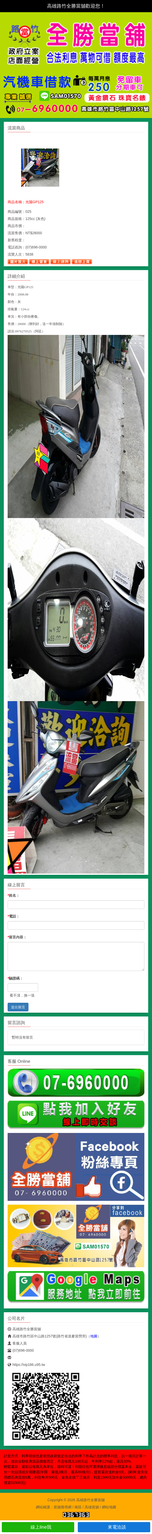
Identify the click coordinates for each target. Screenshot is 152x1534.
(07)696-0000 (21, 1350)
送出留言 (18, 1007)
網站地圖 (109, 1507)
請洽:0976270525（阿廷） (26, 331)
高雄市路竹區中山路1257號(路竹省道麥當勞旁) (47, 1336)
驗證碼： (15, 978)
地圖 (93, 1336)
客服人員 (17, 1343)
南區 (78, 1507)
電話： (14, 916)
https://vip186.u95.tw (26, 1365)
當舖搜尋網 (62, 1507)
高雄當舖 (92, 1507)
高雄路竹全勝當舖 (24, 1329)
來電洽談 (114, 1527)
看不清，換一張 (22, 995)
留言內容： (17, 937)
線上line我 (38, 1527)
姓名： (14, 895)
